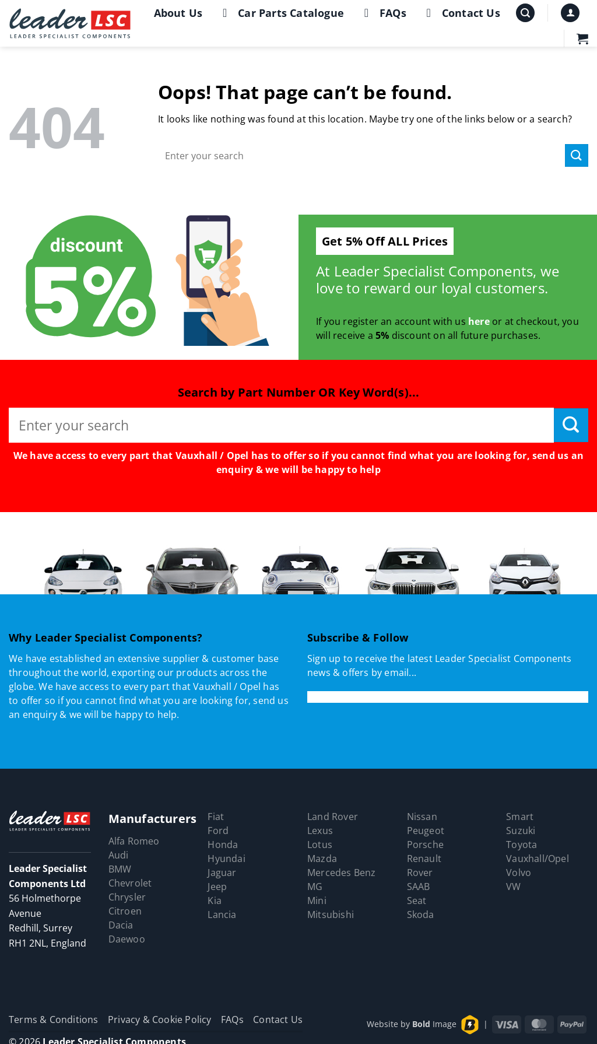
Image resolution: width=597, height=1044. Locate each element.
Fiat (216, 816)
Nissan (422, 816)
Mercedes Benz (341, 872)
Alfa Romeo (134, 841)
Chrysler (127, 897)
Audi (118, 855)
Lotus (319, 844)
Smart (519, 816)
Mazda (322, 858)
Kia (215, 900)
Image (434, 1023)
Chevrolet (130, 883)
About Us (178, 13)
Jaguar (222, 872)
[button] (525, 13)
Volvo (518, 872)
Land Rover (332, 816)
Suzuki (520, 830)
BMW (120, 869)
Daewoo (126, 939)
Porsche (425, 844)
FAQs (382, 13)
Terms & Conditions (54, 1019)
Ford (218, 830)
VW (513, 886)
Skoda (420, 914)
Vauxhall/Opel (537, 858)
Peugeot (425, 830)
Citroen (125, 911)
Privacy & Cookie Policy (160, 1019)
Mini (316, 900)
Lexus (320, 830)
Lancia (222, 914)
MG (314, 886)
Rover (420, 872)
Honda (223, 844)
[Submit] (576, 155)
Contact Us (461, 13)
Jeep (217, 886)
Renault (424, 858)
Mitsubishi (330, 914)
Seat (417, 900)
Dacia (121, 925)
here (479, 321)
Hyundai (226, 858)
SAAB (418, 886)
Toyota (521, 844)
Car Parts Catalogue (280, 13)
